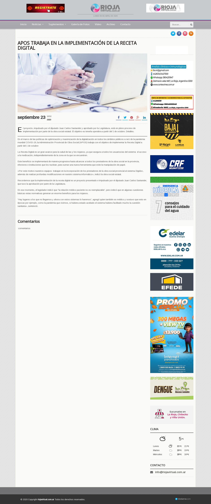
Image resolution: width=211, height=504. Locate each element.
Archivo (111, 24)
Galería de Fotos (80, 24)
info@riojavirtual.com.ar (170, 472)
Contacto (125, 24)
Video (98, 24)
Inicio (23, 24)
